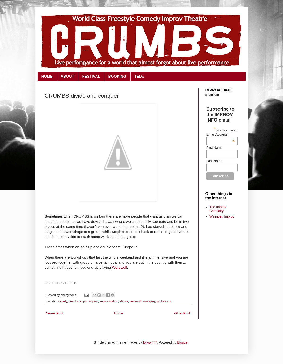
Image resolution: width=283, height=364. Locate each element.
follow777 (150, 342)
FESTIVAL (91, 76)
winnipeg (149, 301)
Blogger (182, 342)
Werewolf (119, 267)
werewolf (136, 301)
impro (84, 301)
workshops (164, 301)
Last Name (214, 161)
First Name (214, 148)
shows (124, 301)
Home (118, 313)
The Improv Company (217, 209)
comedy (62, 301)
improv (93, 301)
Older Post (182, 313)
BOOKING (117, 76)
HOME (47, 76)
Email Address (220, 134)
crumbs (73, 301)
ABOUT (67, 76)
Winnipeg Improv (221, 216)
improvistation (109, 301)
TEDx (139, 76)
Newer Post (54, 313)
